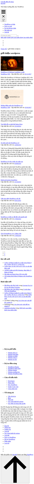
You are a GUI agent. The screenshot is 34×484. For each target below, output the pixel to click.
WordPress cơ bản (9, 24)
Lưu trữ (6, 443)
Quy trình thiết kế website (15, 401)
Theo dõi (10, 399)
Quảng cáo (7, 429)
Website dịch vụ (12, 352)
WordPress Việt (5, 74)
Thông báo (7, 427)
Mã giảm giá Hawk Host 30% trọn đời (15, 274)
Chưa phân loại (12, 388)
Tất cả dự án (12, 396)
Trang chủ (4, 49)
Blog (9, 398)
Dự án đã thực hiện (10, 28)
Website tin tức (12, 359)
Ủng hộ (6, 426)
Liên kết (6, 435)
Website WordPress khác (15, 373)
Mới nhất (3, 37)
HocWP (3, 3)
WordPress (30, 454)
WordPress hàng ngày (14, 368)
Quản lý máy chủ (13, 387)
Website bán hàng (13, 354)
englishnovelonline (9, 308)
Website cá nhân (12, 356)
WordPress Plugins (13, 367)
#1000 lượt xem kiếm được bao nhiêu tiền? (20, 37)
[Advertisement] (17, 329)
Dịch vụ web (8, 26)
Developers (11, 381)
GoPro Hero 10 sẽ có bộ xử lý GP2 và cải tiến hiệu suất (18, 296)
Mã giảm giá (8, 30)
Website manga (12, 370)
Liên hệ (6, 32)
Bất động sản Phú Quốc (11, 285)
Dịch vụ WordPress (10, 437)
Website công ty (12, 357)
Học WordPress (12, 385)
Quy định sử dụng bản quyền (16, 403)
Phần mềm (11, 383)
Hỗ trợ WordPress (9, 439)
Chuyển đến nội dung (7, 2)
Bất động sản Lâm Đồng (11, 289)
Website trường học (14, 372)
